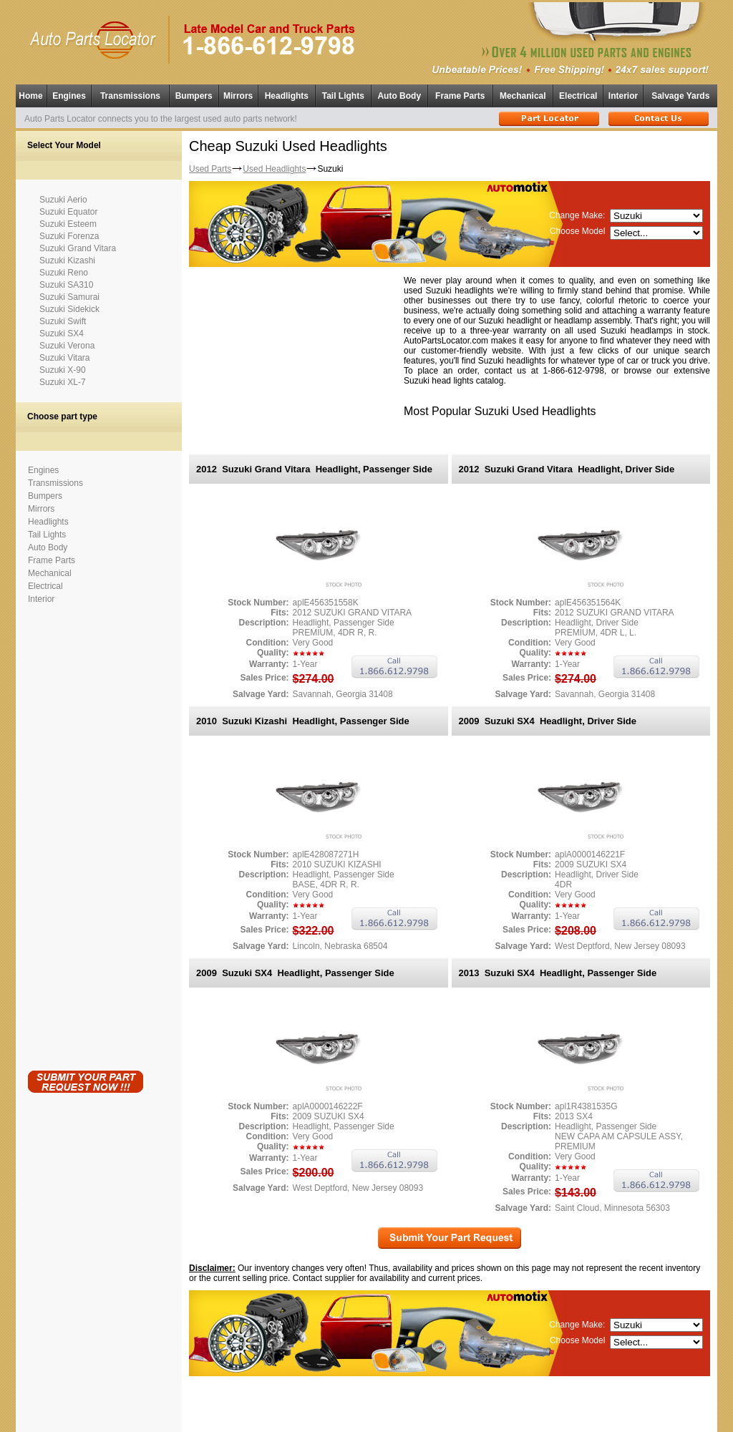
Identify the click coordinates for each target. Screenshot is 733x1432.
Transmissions (130, 96)
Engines (69, 96)
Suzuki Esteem (68, 224)
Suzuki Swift (62, 321)
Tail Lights (343, 96)
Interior (623, 96)
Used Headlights (274, 169)
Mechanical (523, 96)
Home (30, 96)
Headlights (287, 96)
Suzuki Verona (66, 346)
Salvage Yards (680, 96)
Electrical (578, 96)
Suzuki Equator (68, 212)
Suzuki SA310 (66, 285)
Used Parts (210, 169)
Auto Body (399, 96)
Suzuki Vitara (64, 358)
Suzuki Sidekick (69, 309)
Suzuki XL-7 (62, 382)
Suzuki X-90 (62, 370)
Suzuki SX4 (61, 333)
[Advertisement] (85, 834)
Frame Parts (460, 96)
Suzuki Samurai (69, 297)
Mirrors (238, 96)
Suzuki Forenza (69, 236)
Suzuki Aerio (63, 200)
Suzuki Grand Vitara (77, 248)
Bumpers (194, 96)
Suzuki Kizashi (67, 260)
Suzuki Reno (63, 273)
